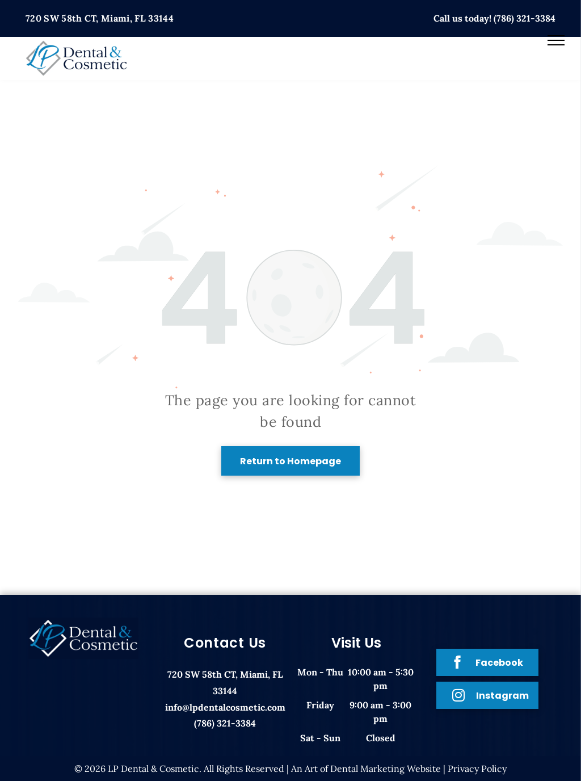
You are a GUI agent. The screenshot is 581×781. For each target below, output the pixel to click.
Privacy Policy (477, 768)
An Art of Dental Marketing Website (366, 768)
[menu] (556, 40)
